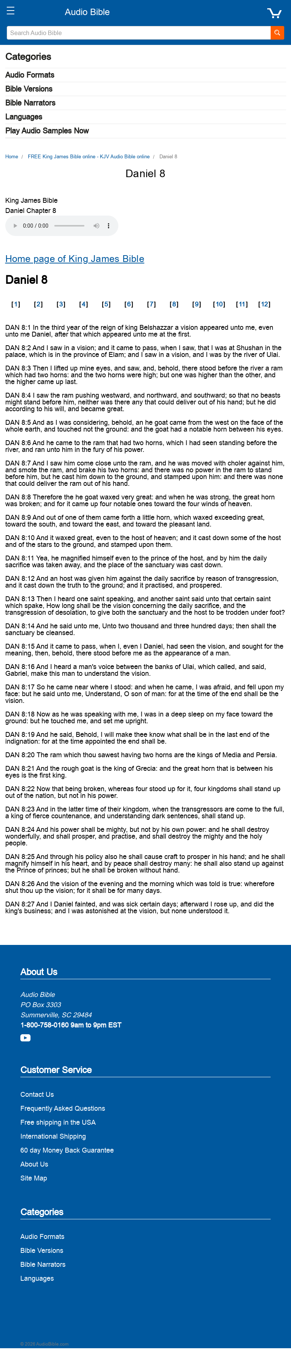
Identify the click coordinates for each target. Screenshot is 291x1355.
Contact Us (37, 1094)
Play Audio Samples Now (47, 131)
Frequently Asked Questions (62, 1108)
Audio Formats (29, 75)
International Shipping (53, 1136)
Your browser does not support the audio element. (61, 226)
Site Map (33, 1178)
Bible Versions (28, 89)
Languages (23, 117)
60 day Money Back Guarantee (67, 1150)
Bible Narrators (30, 103)
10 (219, 304)
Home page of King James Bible (74, 258)
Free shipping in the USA (58, 1122)
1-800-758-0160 (44, 1025)
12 (264, 304)
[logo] (87, 12)
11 (242, 304)
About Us (34, 1164)
